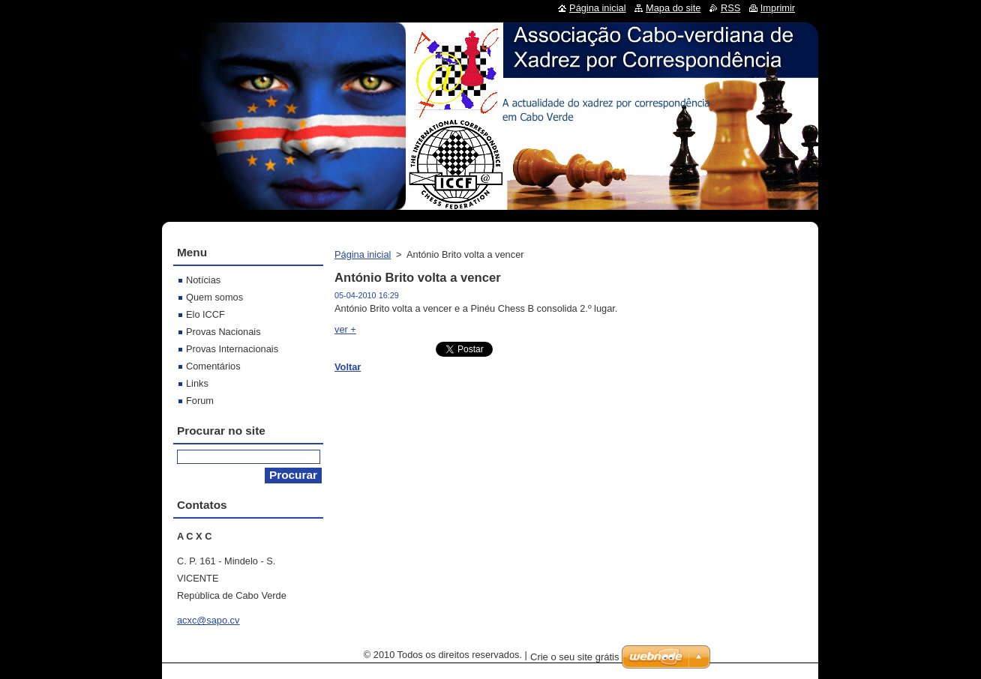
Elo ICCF (205, 314)
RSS (730, 7)
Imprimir (777, 7)
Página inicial (362, 254)
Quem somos (214, 297)
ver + (345, 329)
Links (197, 383)
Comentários (213, 366)
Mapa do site (673, 7)
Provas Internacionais (232, 348)
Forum (200, 400)
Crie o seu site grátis (575, 657)
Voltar (347, 366)
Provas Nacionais (223, 331)
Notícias (203, 280)
